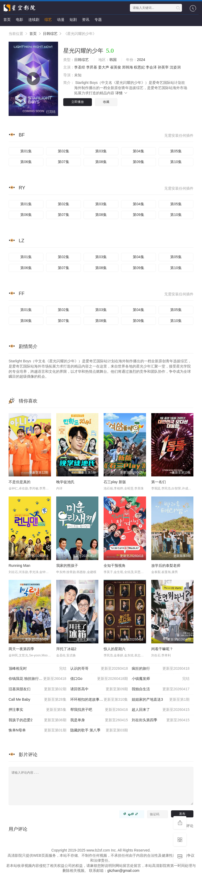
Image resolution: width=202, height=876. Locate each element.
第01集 (26, 151)
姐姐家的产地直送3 (161, 699)
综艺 (48, 19)
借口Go (99, 678)
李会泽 (151, 67)
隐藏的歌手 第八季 (99, 730)
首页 (7, 19)
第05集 (176, 151)
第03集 (101, 151)
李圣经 (79, 67)
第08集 (101, 162)
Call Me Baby (37, 699)
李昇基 (91, 67)
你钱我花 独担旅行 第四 (37, 678)
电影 (19, 19)
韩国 (113, 60)
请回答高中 (99, 689)
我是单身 (99, 720)
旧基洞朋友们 (37, 689)
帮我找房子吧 (99, 709)
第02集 (63, 151)
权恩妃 (139, 67)
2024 (141, 60)
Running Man (19, 565)
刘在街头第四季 (161, 720)
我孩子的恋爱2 (37, 720)
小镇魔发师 (161, 678)
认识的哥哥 (99, 668)
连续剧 (33, 19)
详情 (121, 93)
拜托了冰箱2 (66, 649)
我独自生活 (161, 689)
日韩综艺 (50, 34)
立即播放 (77, 102)
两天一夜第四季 (21, 649)
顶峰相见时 (37, 668)
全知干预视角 (114, 565)
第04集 (138, 151)
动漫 (60, 19)
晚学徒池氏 (65, 482)
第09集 (138, 162)
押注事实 (37, 709)
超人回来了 (161, 709)
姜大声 (103, 67)
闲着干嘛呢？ (162, 649)
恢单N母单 (37, 730)
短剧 (73, 19)
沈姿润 (175, 67)
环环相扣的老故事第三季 (99, 699)
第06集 (26, 162)
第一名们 (158, 482)
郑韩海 (127, 67)
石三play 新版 (115, 482)
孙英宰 (163, 67)
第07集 (63, 162)
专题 (98, 19)
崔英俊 (115, 67)
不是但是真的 (19, 482)
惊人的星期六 (114, 649)
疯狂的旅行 (161, 668)
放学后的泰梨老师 (165, 565)
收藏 (106, 102)
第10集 (176, 162)
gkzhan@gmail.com (123, 870)
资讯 (85, 19)
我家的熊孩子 (67, 565)
